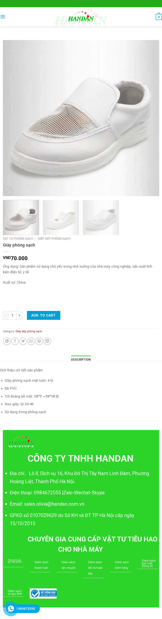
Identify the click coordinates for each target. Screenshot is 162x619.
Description (81, 359)
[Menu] (2, 17)
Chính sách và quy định (15, 592)
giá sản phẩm (15, 562)
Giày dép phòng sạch (54, 239)
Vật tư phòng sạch (18, 239)
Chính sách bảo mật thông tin (149, 563)
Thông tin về (14, 560)
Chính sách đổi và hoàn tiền (95, 568)
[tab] (81, 360)
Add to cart (43, 315)
